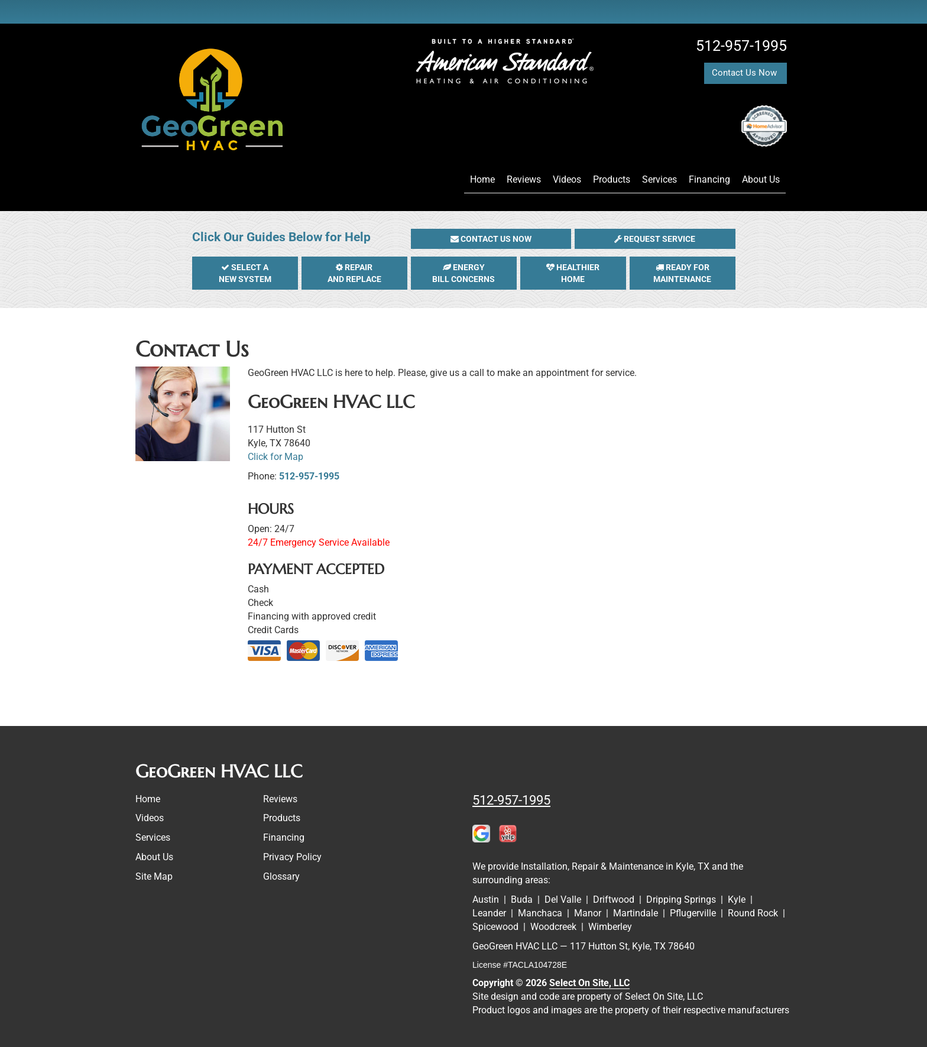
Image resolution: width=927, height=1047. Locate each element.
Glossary (281, 876)
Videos (567, 179)
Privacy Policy (292, 857)
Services (659, 179)
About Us (761, 179)
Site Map (154, 876)
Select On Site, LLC (589, 982)
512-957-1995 (309, 476)
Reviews (524, 179)
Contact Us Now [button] (745, 72)
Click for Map (275, 456)
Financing (709, 179)
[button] (491, 239)
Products (611, 179)
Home (482, 179)
